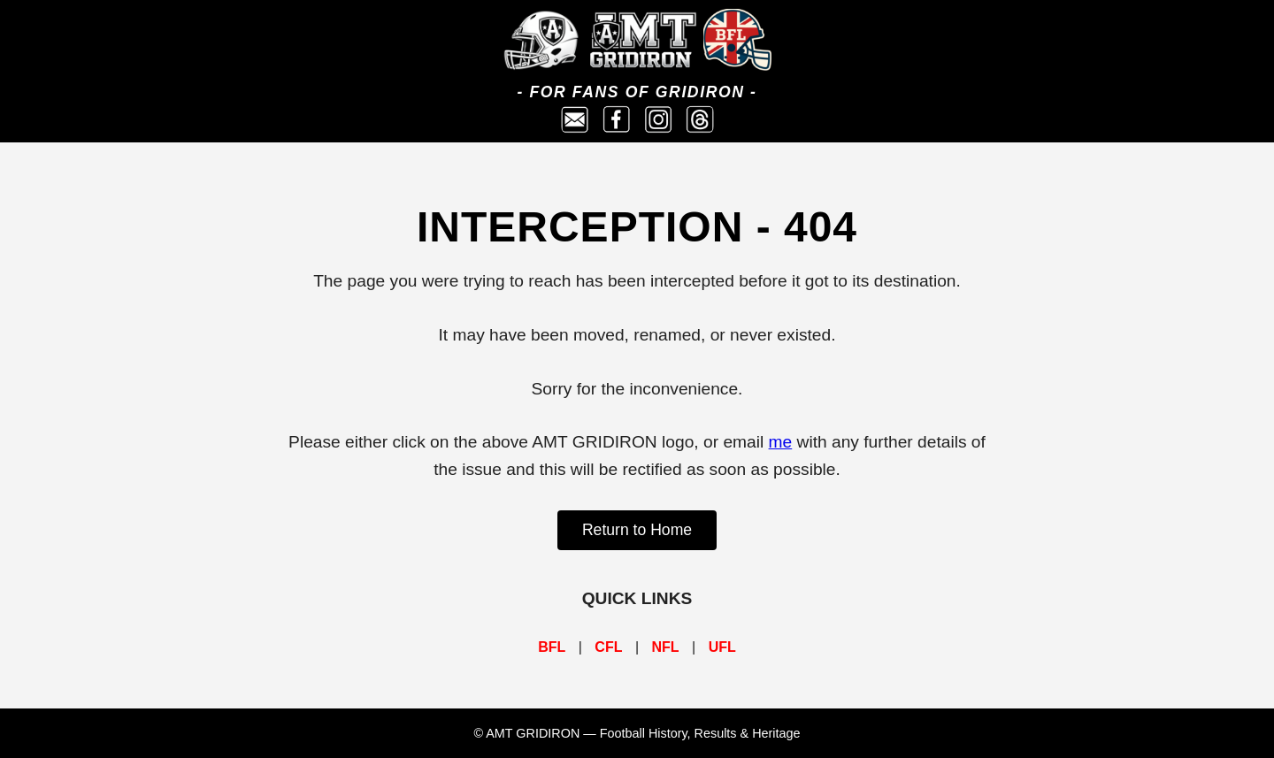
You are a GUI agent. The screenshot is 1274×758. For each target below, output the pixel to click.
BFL (551, 647)
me (781, 442)
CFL (608, 647)
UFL (722, 647)
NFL (665, 647)
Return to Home (637, 530)
